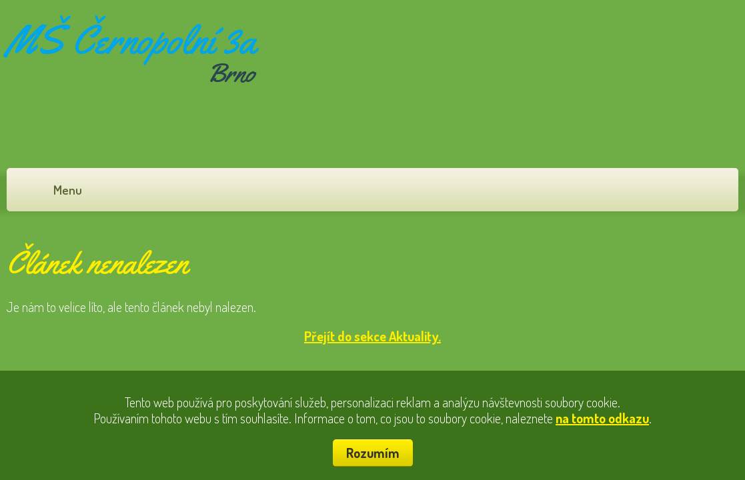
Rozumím (373, 452)
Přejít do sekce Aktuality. (372, 336)
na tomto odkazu (602, 418)
